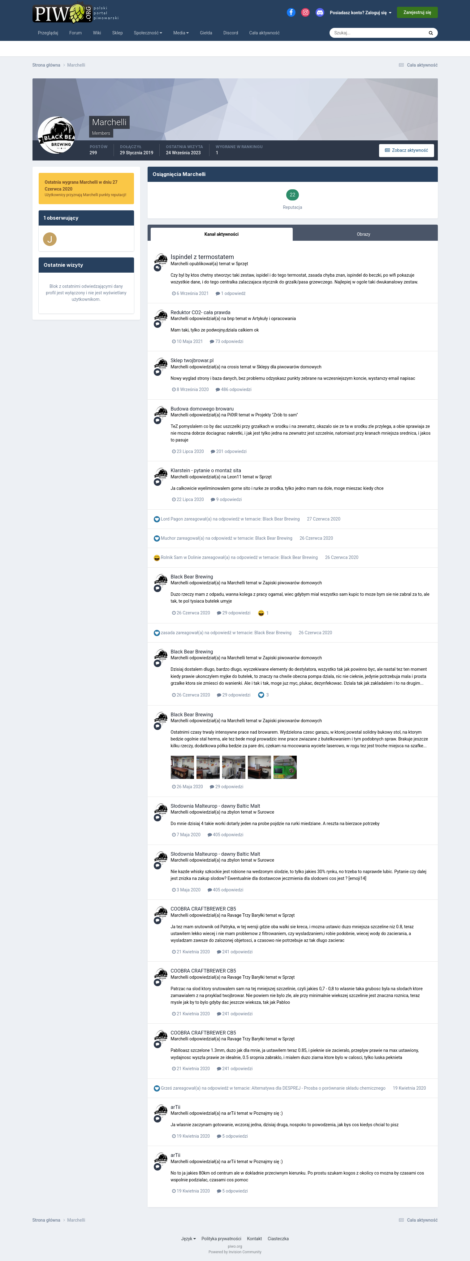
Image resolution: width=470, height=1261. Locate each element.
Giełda (206, 32)
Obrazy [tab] (363, 234)
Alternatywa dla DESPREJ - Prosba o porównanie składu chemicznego (319, 1088)
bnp (230, 318)
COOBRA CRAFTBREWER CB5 (203, 909)
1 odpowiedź (231, 293)
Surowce (265, 812)
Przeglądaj (48, 32)
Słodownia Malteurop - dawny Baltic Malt (215, 806)
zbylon (233, 812)
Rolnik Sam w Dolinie (181, 557)
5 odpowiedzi (232, 1136)
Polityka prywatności (221, 1238)
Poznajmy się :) (267, 1113)
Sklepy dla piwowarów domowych (289, 366)
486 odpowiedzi (234, 389)
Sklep (117, 32)
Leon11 (234, 476)
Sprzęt (242, 263)
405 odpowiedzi (226, 834)
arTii (175, 1107)
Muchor (168, 538)
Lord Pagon (172, 518)
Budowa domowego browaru (202, 409)
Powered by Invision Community (235, 1252)
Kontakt (254, 1238)
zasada (168, 632)
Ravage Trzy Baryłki (246, 915)
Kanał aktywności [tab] (222, 234)
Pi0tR (232, 414)
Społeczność (148, 32)
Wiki (97, 32)
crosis (233, 366)
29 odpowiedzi (233, 612)
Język (188, 1238)
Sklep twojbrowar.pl (192, 360)
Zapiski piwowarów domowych (292, 582)
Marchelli (179, 263)
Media (181, 32)
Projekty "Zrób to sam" (276, 414)
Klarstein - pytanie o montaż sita (206, 470)
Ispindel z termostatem (202, 257)
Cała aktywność (264, 32)
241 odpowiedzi (235, 951)
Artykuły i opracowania (274, 318)
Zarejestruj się (417, 12)
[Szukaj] (354, 33)
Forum (75, 32)
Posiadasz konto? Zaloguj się (360, 12)
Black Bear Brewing (282, 518)
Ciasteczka (278, 1238)
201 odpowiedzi (229, 451)
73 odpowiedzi (226, 341)
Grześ (166, 1088)
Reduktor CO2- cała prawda (201, 312)
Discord (230, 32)
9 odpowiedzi (226, 499)
